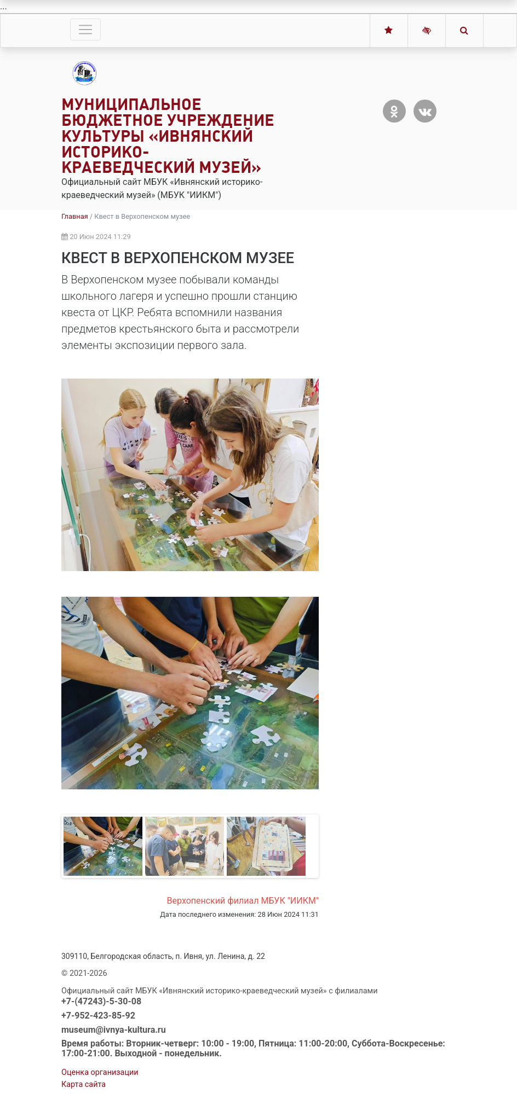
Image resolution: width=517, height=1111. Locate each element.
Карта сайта (83, 1084)
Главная (74, 216)
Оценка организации (100, 1072)
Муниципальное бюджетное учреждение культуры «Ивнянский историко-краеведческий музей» (167, 135)
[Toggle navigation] (85, 29)
